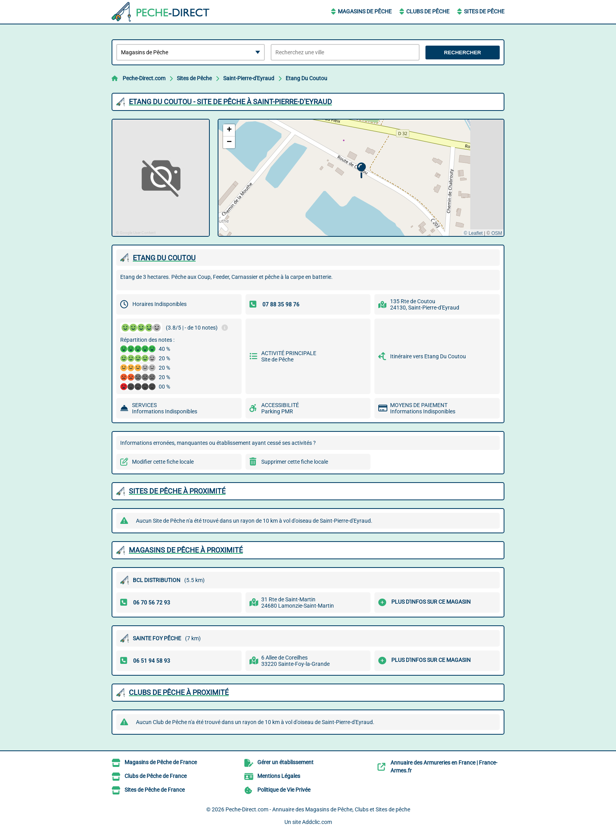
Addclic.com (317, 822)
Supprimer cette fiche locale (294, 462)
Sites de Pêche (484, 11)
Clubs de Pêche (427, 11)
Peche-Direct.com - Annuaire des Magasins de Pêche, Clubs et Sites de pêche (318, 809)
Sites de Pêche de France (155, 790)
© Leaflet (473, 233)
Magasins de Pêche (365, 11)
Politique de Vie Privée (283, 790)
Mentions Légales (278, 776)
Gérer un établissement (285, 762)
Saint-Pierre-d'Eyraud (248, 78)
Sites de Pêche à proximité (177, 491)
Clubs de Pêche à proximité (179, 692)
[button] (361, 170)
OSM (496, 233)
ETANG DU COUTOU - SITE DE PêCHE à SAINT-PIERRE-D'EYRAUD (230, 102)
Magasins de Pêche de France (161, 762)
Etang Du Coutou (306, 78)
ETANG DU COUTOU (164, 258)
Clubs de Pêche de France (156, 776)
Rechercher (462, 52)
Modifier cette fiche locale (163, 462)
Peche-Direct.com (144, 78)
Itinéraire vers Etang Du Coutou (428, 356)
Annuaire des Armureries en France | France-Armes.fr (443, 766)
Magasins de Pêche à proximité (186, 550)
